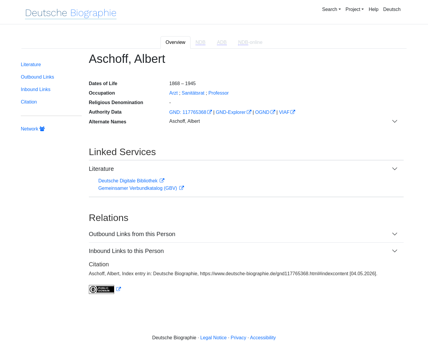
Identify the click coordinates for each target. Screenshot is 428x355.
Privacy (238, 337)
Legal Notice (213, 337)
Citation (29, 101)
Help (373, 9)
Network (33, 128)
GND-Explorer (231, 112)
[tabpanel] (214, 177)
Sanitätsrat (193, 92)
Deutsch (392, 9)
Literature (31, 64)
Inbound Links (36, 89)
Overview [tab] (175, 42)
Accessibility (263, 337)
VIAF (284, 112)
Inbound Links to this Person (126, 251)
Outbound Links (37, 76)
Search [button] (329, 9)
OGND (262, 112)
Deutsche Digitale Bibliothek (128, 180)
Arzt (173, 92)
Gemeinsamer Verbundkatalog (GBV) (138, 188)
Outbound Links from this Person (132, 234)
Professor (218, 92)
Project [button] (353, 9)
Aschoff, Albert (184, 121)
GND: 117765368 (187, 112)
